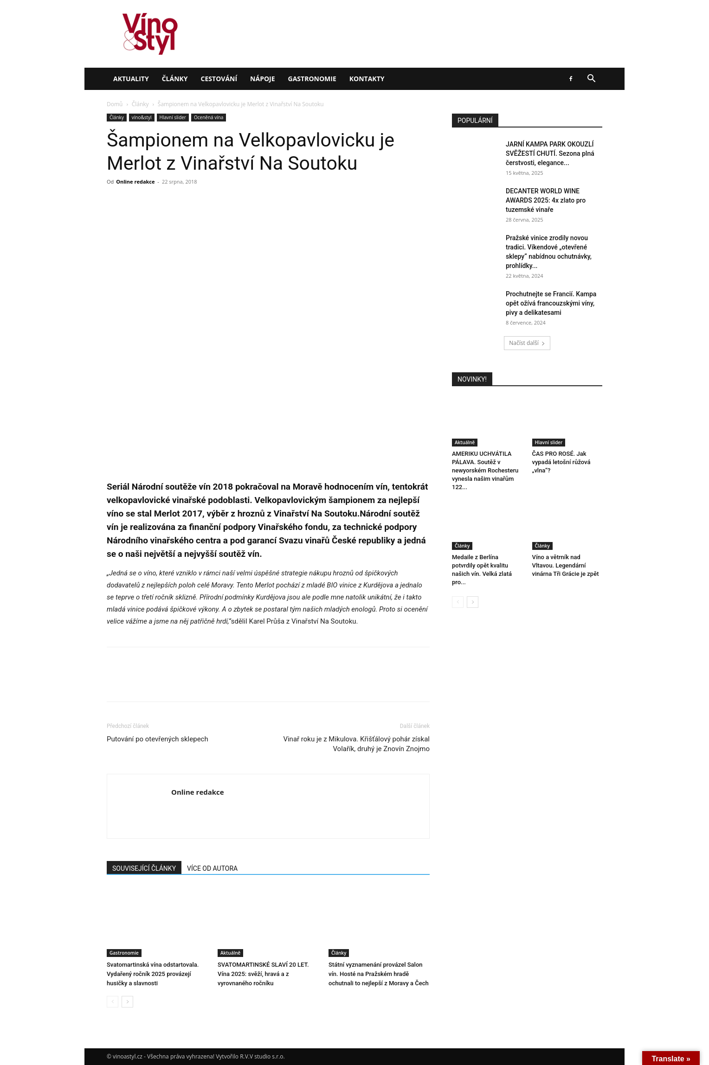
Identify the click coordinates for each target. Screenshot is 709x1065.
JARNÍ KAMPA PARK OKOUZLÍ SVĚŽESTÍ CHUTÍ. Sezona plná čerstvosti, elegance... (550, 153)
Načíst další (527, 343)
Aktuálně (230, 953)
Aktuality (131, 78)
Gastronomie (312, 78)
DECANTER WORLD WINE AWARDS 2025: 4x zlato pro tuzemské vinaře (546, 200)
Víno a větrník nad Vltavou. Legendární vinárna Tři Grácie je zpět (565, 565)
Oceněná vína (208, 117)
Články (175, 78)
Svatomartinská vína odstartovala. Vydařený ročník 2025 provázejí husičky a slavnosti (153, 974)
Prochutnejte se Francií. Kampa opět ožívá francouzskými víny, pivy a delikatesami (551, 303)
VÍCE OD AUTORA (212, 868)
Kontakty (367, 78)
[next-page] (127, 1002)
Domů (114, 104)
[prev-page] (112, 1002)
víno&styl (142, 117)
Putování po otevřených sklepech (157, 739)
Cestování (219, 78)
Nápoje (262, 78)
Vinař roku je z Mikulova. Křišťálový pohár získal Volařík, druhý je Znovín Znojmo (356, 744)
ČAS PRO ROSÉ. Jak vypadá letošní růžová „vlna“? (561, 462)
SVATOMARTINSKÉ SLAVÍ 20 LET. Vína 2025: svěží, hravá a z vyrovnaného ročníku (263, 974)
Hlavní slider (173, 117)
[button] (591, 79)
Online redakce (135, 181)
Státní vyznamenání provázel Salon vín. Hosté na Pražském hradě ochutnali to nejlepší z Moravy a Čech (379, 974)
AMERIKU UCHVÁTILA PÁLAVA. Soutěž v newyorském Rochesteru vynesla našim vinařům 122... (485, 470)
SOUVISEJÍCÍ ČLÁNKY (144, 868)
